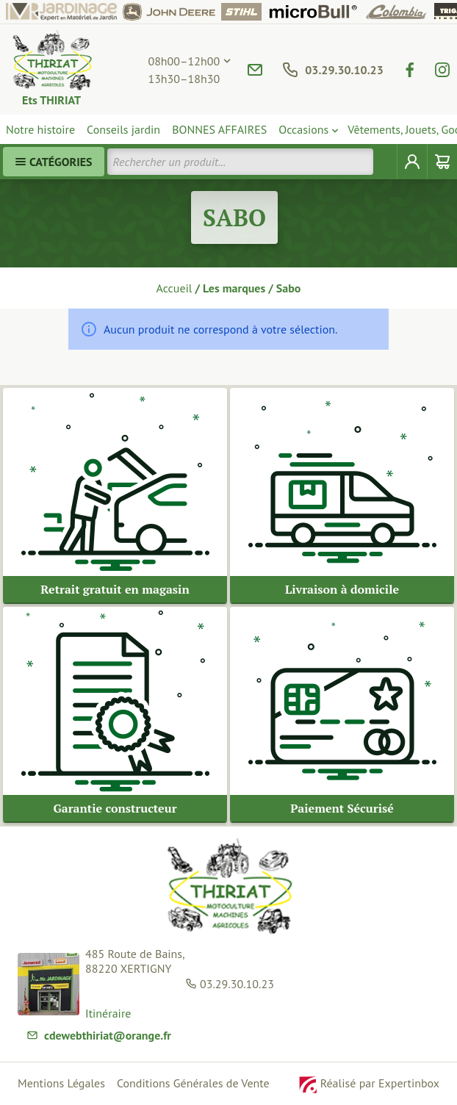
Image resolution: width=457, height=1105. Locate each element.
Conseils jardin (123, 129)
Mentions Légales (61, 1083)
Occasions (303, 129)
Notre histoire (40, 129)
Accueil (174, 288)
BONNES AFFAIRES (219, 129)
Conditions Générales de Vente (193, 1083)
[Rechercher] (386, 161)
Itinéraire (108, 1014)
